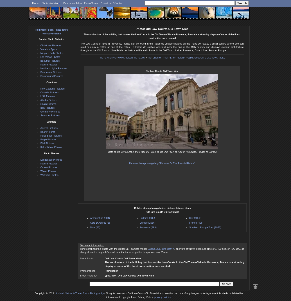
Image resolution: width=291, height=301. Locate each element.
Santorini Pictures (50, 115)
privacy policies (162, 297)
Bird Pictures (47, 143)
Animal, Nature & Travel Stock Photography (80, 293)
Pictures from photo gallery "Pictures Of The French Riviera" (162, 163)
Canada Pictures (50, 92)
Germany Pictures (50, 111)
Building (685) (147, 218)
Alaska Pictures (49, 100)
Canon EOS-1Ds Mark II (160, 248)
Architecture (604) (100, 218)
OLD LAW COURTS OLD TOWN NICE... (206, 58)
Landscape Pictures (51, 159)
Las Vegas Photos (51, 57)
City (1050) (195, 218)
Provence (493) (148, 227)
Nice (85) (95, 227)
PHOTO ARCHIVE (107, 58)
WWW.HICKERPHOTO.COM (132, 58)
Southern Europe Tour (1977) (205, 227)
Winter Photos (48, 171)
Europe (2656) (148, 222)
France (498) (196, 222)
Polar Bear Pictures (51, 135)
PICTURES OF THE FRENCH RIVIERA (166, 58)
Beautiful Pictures (50, 60)
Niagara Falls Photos (52, 53)
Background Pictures (52, 76)
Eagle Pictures (48, 139)
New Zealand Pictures (53, 88)
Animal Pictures (49, 128)
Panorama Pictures (51, 72)
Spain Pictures (48, 104)
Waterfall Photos (50, 175)
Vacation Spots (49, 49)
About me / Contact (112, 3)
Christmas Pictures (51, 45)
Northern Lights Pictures (54, 68)
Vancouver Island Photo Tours (80, 3)
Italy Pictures (48, 107)
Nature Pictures (49, 64)
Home (35, 3)
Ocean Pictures (49, 167)
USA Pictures (48, 96)
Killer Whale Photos (51, 147)
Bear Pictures (48, 131)
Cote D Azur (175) (100, 222)
